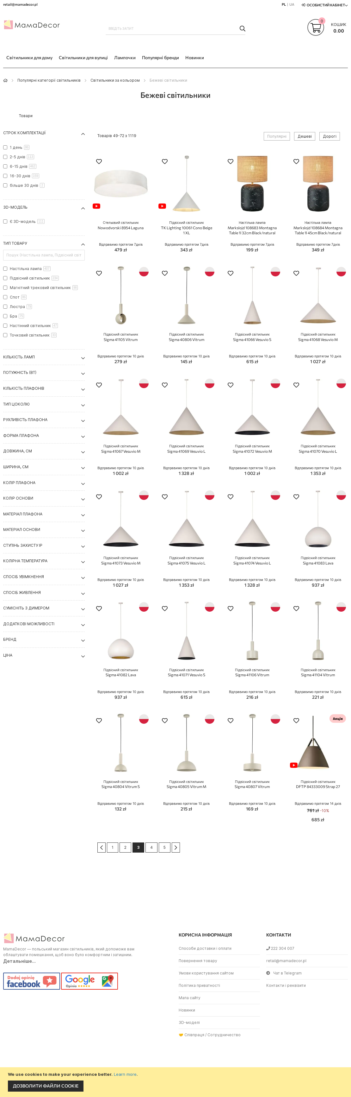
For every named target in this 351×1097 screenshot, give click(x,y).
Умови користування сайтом (206, 973)
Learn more (125, 1074)
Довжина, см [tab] (17, 451)
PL (284, 4)
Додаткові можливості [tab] (28, 623)
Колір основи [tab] (18, 498)
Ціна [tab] (7, 655)
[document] (176, 1082)
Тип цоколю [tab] (16, 404)
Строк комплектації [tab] (24, 132)
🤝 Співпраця (191, 1034)
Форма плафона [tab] (21, 435)
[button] (99, 162)
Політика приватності (199, 985)
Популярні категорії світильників (49, 80)
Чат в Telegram (284, 973)
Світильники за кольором (115, 80)
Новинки (187, 1010)
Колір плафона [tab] (19, 482)
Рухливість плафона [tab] (25, 419)
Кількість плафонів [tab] (23, 388)
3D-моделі (189, 1022)
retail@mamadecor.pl (286, 960)
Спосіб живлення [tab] (22, 592)
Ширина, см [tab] (15, 466)
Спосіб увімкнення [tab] (23, 576)
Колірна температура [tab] (25, 560)
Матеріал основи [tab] (21, 529)
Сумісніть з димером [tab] (26, 608)
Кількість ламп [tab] (19, 357)
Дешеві (305, 136)
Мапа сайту (189, 997)
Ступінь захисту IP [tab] (22, 545)
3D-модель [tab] (15, 207)
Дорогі (329, 136)
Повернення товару (198, 960)
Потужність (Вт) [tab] (19, 372)
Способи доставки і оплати (205, 948)
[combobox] (176, 28)
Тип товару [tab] (15, 243)
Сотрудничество (224, 1034)
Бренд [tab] (9, 639)
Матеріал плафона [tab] (22, 514)
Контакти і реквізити (286, 985)
